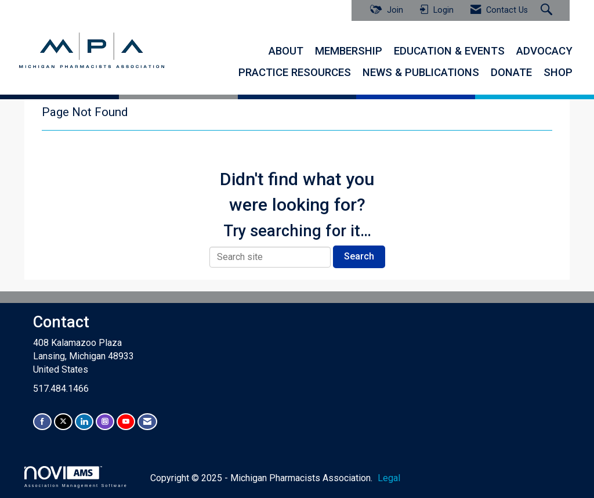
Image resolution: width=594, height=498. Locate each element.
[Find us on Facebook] (42, 421)
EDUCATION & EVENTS (449, 51)
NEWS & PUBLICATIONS (421, 72)
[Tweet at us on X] (63, 421)
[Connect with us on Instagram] (105, 421)
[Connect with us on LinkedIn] (84, 421)
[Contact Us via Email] (147, 421)
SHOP (558, 72)
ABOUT (286, 51)
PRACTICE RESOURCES (294, 72)
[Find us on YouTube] (126, 421)
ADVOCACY (544, 51)
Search (359, 256)
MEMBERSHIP (348, 51)
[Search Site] (548, 10)
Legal (389, 477)
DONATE (511, 72)
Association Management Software (76, 477)
